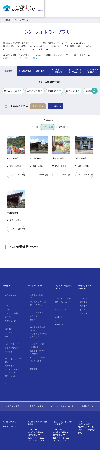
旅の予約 (8, 324)
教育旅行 (33, 318)
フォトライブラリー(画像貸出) (37, 342)
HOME (7, 20)
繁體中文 (83, 302)
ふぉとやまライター (12, 338)
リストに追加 (16, 175)
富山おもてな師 (11, 342)
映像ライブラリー (37, 397)
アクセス (8, 327)
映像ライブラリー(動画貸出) (38, 348)
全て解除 (55, 106)
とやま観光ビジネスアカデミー (38, 332)
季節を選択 (53, 91)
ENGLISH (83, 298)
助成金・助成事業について (38, 326)
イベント (8, 320)
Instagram (58, 323)
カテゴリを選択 (11, 91)
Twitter (57, 319)
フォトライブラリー (22, 20)
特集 (6, 302)
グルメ (7, 306)
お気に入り (9, 375)
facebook (58, 316)
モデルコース (10, 317)
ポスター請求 (35, 356)
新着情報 (8, 345)
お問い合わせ (60, 309)
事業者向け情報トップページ (38, 296)
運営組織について (61, 302)
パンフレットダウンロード (62, 397)
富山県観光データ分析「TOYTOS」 (38, 302)
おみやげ (8, 313)
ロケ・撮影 (34, 314)
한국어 (82, 309)
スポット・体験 (11, 309)
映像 (6, 331)
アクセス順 (47, 127)
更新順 (62, 127)
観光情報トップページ (13, 295)
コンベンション (36, 311)
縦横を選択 (71, 91)
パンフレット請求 (36, 353)
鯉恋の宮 (38, 106)
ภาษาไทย (83, 312)
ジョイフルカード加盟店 (13, 353)
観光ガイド (9, 358)
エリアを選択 (33, 91)
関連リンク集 (10, 368)
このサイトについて (62, 298)
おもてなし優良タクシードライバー (13, 363)
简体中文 (83, 305)
